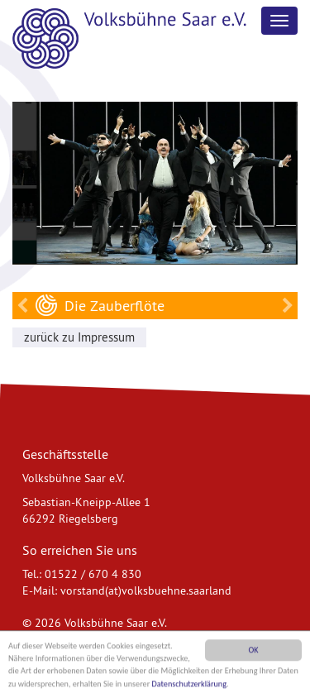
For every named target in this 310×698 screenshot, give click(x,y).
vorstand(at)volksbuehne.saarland (145, 589)
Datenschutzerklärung (189, 684)
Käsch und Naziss (287, 306)
